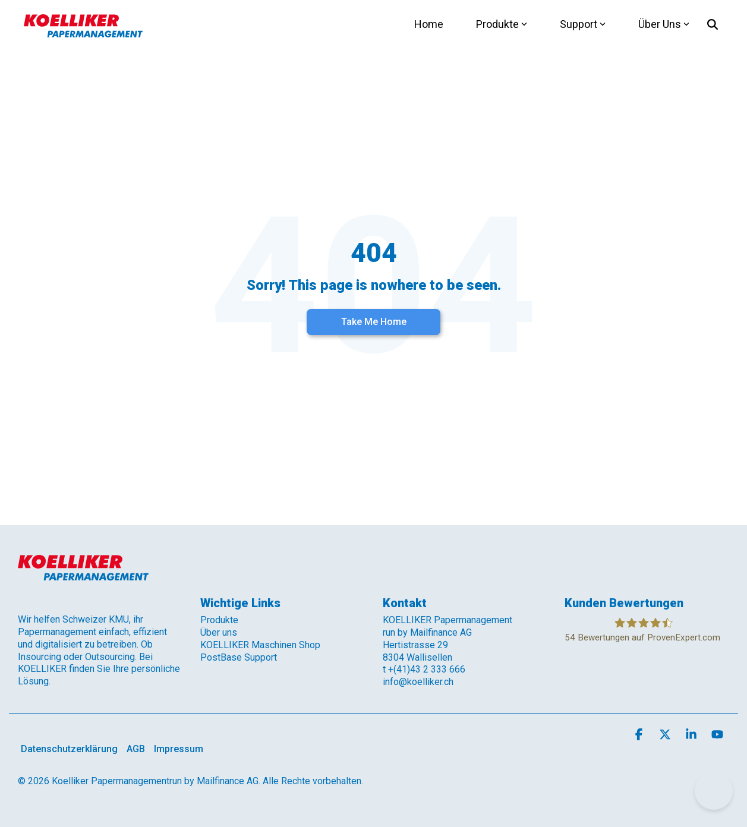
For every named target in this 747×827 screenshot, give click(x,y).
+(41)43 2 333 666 (426, 669)
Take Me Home (373, 321)
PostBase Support (238, 657)
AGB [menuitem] (136, 749)
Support (583, 24)
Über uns (218, 632)
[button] (640, 735)
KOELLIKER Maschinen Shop (260, 645)
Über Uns (663, 24)
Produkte (501, 24)
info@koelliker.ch (418, 681)
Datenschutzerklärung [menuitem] (69, 749)
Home (428, 24)
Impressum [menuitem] (178, 749)
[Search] (712, 24)
